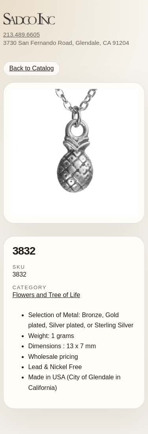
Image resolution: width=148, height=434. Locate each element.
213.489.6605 (21, 34)
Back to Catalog (31, 68)
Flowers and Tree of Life (46, 295)
